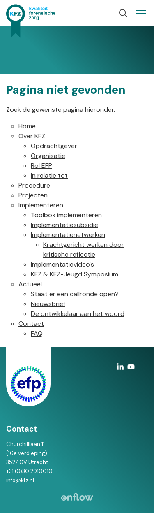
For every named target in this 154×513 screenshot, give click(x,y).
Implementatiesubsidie (64, 225)
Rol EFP (41, 165)
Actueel (30, 284)
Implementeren (40, 205)
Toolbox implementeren (66, 215)
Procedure (34, 185)
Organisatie (48, 155)
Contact (31, 323)
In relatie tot (49, 175)
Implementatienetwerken (68, 234)
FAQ (37, 333)
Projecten (33, 195)
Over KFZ (31, 136)
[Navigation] (141, 13)
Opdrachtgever (54, 146)
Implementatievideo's (62, 264)
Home (27, 126)
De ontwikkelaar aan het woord (77, 313)
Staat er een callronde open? (75, 294)
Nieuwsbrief (48, 303)
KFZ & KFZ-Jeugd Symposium (74, 274)
